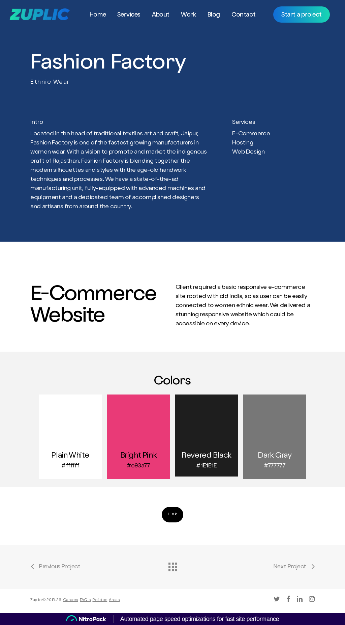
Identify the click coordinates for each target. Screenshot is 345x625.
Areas (114, 600)
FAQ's (85, 600)
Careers (70, 600)
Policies (99, 600)
